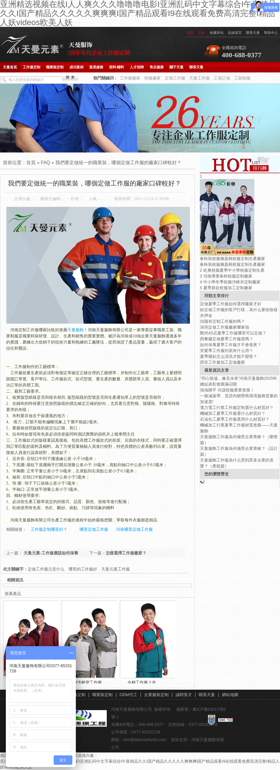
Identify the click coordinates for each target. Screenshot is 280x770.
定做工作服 (175, 78)
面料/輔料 (116, 67)
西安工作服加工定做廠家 (222, 362)
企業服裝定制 (156, 694)
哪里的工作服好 (83, 569)
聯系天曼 (253, 33)
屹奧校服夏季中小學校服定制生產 (234, 270)
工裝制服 (242, 78)
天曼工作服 (199, 78)
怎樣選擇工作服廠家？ (126, 553)
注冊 (201, 33)
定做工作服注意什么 (46, 569)
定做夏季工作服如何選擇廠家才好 (230, 303)
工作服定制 (31, 67)
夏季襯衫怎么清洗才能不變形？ (228, 356)
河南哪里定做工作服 (134, 529)
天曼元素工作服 (115, 569)
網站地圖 (230, 694)
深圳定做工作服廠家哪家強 (224, 327)
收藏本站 (217, 33)
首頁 (31, 162)
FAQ (45, 162)
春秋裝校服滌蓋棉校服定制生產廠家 (232, 258)
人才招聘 (137, 67)
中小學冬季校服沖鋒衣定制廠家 (231, 282)
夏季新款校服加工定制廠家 (227, 287)
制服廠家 (152, 78)
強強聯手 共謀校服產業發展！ (227, 390)
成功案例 (76, 67)
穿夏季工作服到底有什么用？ (226, 350)
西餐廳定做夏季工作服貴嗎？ (226, 339)
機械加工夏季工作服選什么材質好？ (232, 413)
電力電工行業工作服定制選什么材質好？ (237, 407)
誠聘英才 (184, 694)
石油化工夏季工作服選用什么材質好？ (235, 419)
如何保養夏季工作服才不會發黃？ (230, 344)
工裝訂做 (222, 78)
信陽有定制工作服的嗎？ (222, 321)
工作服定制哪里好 (47, 529)
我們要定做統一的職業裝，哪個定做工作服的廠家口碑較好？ (118, 162)
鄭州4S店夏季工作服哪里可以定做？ (233, 333)
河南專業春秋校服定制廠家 (227, 276)
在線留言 (235, 33)
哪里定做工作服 (94, 529)
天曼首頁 (10, 67)
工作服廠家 (130, 78)
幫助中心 (271, 33)
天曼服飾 (75, 330)
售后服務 (157, 67)
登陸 (190, 33)
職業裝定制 (55, 67)
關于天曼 (176, 67)
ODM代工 (128, 694)
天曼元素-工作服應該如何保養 (50, 553)
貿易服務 (96, 67)
